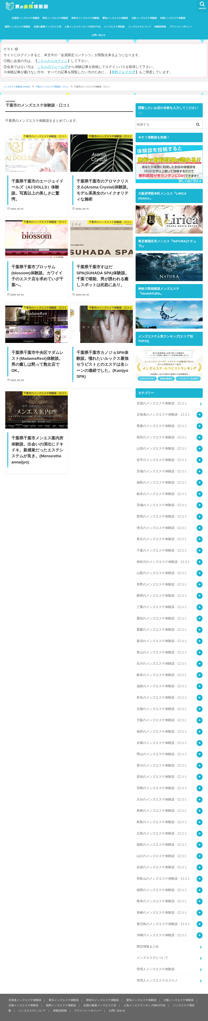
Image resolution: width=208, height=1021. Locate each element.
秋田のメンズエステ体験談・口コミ (162, 436)
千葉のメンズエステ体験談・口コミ (52, 86)
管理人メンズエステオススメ (157, 972)
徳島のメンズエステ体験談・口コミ (162, 838)
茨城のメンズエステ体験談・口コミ (162, 503)
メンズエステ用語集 (114, 26)
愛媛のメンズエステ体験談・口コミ (162, 626)
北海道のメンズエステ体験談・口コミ (163, 414)
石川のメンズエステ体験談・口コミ (162, 659)
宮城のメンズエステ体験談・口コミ (162, 469)
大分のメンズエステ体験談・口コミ (162, 793)
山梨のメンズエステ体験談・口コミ (162, 570)
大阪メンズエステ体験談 (144, 18)
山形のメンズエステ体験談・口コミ (162, 447)
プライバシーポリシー (180, 26)
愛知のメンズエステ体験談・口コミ (162, 614)
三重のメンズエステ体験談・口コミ (162, 603)
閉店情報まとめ (148, 938)
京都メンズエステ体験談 (172, 18)
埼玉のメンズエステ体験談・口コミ (162, 525)
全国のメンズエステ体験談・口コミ (162, 402)
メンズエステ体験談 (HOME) (16, 86)
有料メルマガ (121, 72)
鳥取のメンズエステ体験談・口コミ (162, 815)
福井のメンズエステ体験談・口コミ (162, 726)
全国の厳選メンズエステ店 (47, 26)
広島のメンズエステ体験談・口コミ (162, 827)
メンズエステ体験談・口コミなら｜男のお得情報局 (60, 1014)
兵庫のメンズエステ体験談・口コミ (162, 737)
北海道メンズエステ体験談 (25, 18)
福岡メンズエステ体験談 (17, 26)
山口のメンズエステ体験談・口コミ (162, 849)
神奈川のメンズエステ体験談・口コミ (163, 559)
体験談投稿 (160, 26)
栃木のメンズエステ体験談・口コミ (162, 492)
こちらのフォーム (50, 67)
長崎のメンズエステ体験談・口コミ (162, 905)
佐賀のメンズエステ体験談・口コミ (162, 860)
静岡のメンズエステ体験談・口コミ (162, 592)
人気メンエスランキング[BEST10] (82, 26)
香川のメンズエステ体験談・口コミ (162, 760)
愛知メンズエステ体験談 (115, 18)
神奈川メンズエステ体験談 (85, 18)
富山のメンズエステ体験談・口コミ (162, 648)
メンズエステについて (139, 26)
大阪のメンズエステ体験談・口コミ (162, 715)
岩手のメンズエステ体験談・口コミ (162, 458)
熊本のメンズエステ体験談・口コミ (162, 894)
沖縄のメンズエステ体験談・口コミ (162, 927)
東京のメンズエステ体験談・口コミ (162, 536)
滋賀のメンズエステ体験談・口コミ (162, 682)
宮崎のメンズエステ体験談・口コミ (162, 782)
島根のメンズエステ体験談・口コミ (162, 804)
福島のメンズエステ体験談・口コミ (162, 481)
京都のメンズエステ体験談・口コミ (162, 704)
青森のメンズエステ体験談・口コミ (162, 425)
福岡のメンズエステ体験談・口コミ (162, 882)
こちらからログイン (52, 61)
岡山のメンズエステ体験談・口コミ (162, 748)
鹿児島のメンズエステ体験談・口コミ (163, 916)
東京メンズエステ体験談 (55, 18)
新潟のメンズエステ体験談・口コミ (162, 637)
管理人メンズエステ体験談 (156, 961)
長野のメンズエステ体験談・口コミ (162, 581)
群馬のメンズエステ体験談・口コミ (162, 514)
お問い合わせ (98, 35)
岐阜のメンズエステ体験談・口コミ (162, 670)
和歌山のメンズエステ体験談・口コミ (163, 871)
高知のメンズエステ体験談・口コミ (162, 771)
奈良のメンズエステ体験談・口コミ (162, 693)
